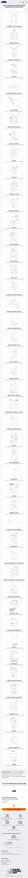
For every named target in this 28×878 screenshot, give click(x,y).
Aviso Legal (4, 863)
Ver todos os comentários (14, 839)
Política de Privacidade (7, 861)
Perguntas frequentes (7, 853)
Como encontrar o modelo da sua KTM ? (10, 854)
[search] (26, 9)
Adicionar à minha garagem (14, 809)
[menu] (26, 2)
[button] (14, 791)
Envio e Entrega (5, 864)
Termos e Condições (6, 860)
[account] (20, 2)
